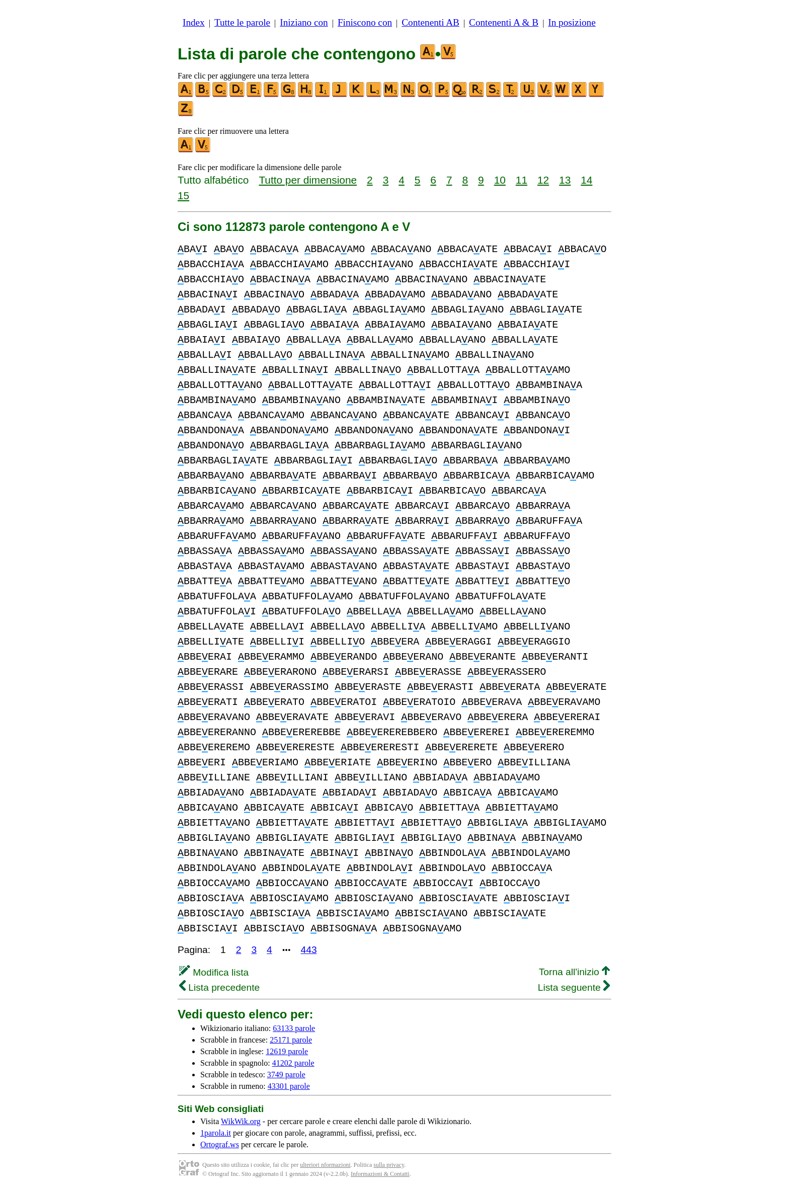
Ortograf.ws (219, 1144)
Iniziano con (304, 22)
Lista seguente (574, 987)
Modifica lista (214, 972)
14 (586, 180)
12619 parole (287, 1051)
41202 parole (293, 1063)
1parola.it (215, 1133)
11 (521, 180)
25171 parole (291, 1040)
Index (194, 22)
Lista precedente (219, 987)
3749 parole (286, 1074)
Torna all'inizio (574, 972)
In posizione (571, 22)
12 (543, 180)
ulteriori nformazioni (325, 1164)
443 (309, 949)
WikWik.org (241, 1121)
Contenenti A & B (503, 22)
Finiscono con (365, 22)
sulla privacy (388, 1164)
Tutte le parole (242, 22)
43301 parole (289, 1086)
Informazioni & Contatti (380, 1173)
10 (500, 180)
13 (565, 180)
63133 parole (294, 1028)
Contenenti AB (430, 22)
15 (183, 195)
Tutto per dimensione (308, 180)
